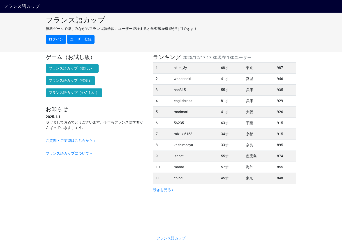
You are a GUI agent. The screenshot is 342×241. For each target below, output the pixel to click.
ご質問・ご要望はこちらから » (70, 140)
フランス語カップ (22, 6)
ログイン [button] (56, 39)
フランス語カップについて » (69, 153)
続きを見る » (163, 190)
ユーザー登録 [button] (81, 39)
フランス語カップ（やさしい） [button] (74, 92)
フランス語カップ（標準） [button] (70, 80)
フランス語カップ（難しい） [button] (72, 68)
